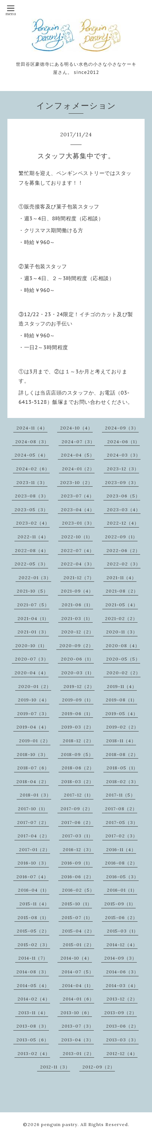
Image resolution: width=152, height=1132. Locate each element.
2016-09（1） (77, 863)
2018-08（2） (122, 754)
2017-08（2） (121, 808)
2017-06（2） (77, 822)
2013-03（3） (122, 1039)
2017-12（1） (78, 795)
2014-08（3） (32, 971)
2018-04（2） (32, 781)
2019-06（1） (77, 713)
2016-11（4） (121, 849)
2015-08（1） (33, 917)
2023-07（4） (77, 496)
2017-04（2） (33, 836)
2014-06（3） (122, 971)
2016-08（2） (121, 863)
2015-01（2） (78, 944)
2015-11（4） (34, 903)
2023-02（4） (33, 523)
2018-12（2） (78, 740)
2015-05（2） (33, 931)
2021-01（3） (33, 632)
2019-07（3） (33, 713)
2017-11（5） (120, 795)
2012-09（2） (98, 1067)
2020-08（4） (123, 645)
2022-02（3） (124, 564)
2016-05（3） (122, 876)
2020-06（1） (77, 659)
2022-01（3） (35, 577)
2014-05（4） (33, 985)
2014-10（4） (76, 958)
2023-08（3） (32, 496)
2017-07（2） (33, 822)
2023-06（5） (123, 496)
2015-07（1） (77, 917)
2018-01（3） (35, 795)
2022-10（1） (77, 536)
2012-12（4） (122, 1053)
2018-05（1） (122, 768)
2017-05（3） (122, 822)
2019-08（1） (121, 700)
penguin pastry (59, 1124)
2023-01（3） (78, 523)
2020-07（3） (32, 659)
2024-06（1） (123, 441)
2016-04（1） (33, 890)
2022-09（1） (121, 536)
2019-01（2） (34, 740)
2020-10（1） (31, 645)
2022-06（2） (123, 550)
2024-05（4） (31, 455)
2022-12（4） (123, 523)
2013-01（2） (78, 1053)
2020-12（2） (77, 632)
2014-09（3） (120, 958)
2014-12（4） (122, 944)
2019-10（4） (33, 700)
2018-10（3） (32, 754)
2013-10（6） (76, 1012)
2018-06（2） (78, 768)
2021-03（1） (77, 618)
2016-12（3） (78, 849)
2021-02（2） (121, 618)
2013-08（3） (32, 1026)
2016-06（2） (77, 876)
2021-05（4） (121, 604)
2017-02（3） (121, 836)
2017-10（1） (33, 808)
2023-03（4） (124, 509)
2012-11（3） (55, 1067)
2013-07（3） (78, 1026)
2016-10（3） (33, 863)
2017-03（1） (77, 836)
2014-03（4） (122, 985)
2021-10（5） (32, 591)
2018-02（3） (122, 781)
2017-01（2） (34, 849)
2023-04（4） (78, 509)
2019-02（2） (122, 727)
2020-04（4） (31, 672)
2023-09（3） (122, 482)
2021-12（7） (78, 577)
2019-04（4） (32, 727)
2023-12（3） (123, 468)
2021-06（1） (77, 604)
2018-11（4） (121, 740)
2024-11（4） (31, 428)
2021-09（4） (77, 591)
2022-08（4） (32, 550)
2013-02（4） (33, 1053)
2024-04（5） (78, 455)
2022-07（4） (77, 550)
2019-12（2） (79, 686)
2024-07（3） (78, 441)
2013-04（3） (77, 1039)
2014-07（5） (78, 971)
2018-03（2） (77, 781)
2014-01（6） (78, 999)
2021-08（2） (122, 591)
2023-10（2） (76, 482)
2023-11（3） (31, 482)
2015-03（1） (122, 931)
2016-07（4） (32, 876)
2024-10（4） (76, 428)
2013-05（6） (32, 1039)
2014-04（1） (77, 985)
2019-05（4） (121, 713)
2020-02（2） (123, 672)
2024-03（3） (124, 455)
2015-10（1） (77, 903)
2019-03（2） (77, 727)
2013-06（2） (122, 1026)
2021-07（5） (33, 604)
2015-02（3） (33, 944)
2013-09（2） (120, 1012)
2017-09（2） (76, 808)
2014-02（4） (33, 999)
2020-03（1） (77, 672)
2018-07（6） (33, 768)
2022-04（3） (78, 564)
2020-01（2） (34, 686)
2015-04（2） (78, 931)
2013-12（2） (122, 999)
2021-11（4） (121, 577)
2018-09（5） (77, 754)
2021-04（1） (33, 618)
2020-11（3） (122, 632)
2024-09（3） (122, 428)
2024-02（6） (33, 468)
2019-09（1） (77, 700)
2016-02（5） (78, 890)
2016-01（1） (122, 890)
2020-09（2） (76, 645)
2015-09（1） (120, 903)
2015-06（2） (121, 917)
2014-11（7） (33, 958)
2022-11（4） (33, 536)
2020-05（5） (123, 659)
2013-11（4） (33, 1012)
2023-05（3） (31, 509)
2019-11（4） (122, 686)
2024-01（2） (78, 468)
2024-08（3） (32, 441)
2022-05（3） (31, 564)
